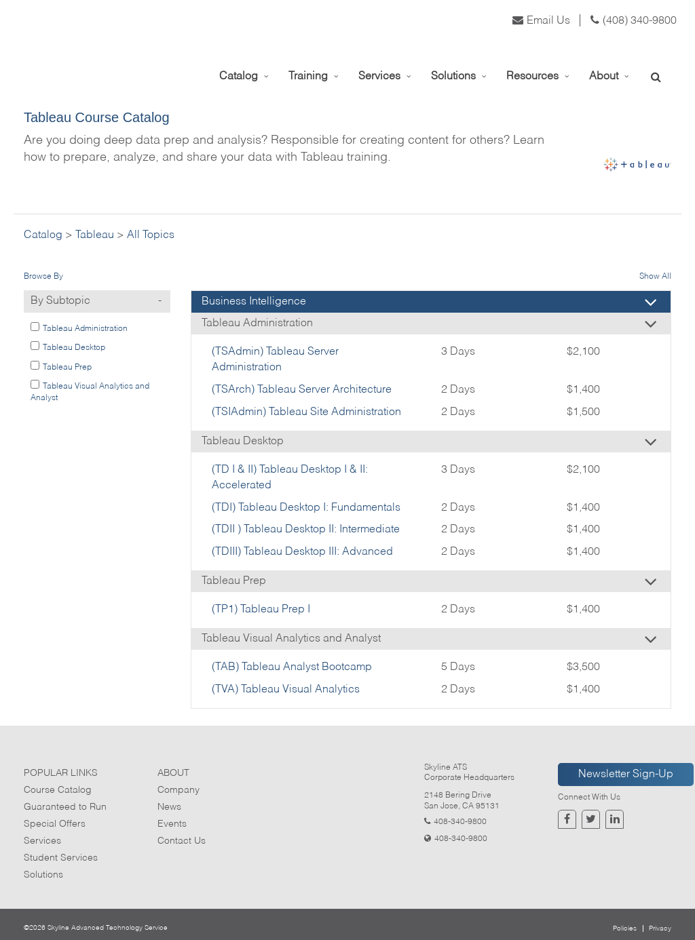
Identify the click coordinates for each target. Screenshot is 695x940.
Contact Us (181, 841)
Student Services (61, 858)
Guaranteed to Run (65, 807)
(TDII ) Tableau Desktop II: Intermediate (306, 529)
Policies (625, 928)
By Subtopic (100, 301)
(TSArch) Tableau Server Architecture (302, 390)
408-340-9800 (460, 822)
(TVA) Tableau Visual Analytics (286, 689)
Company (178, 790)
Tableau (94, 235)
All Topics (150, 235)
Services (42, 841)
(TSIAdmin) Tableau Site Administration (306, 412)
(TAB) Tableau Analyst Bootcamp (292, 667)
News (169, 807)
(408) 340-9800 (633, 21)
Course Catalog (58, 790)
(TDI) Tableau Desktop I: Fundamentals (306, 508)
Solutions (43, 875)
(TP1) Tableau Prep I (261, 609)
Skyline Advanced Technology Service (108, 927)
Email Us (541, 21)
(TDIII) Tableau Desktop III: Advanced (302, 552)
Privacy (660, 928)
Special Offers (55, 824)
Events (172, 824)
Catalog (43, 235)
